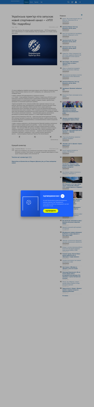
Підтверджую (50, 211)
